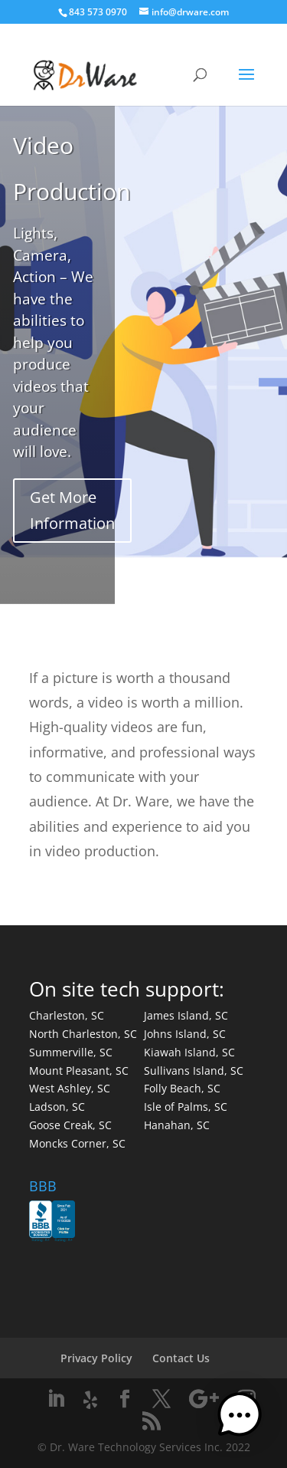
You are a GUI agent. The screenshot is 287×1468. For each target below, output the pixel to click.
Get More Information (72, 510)
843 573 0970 (98, 11)
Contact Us (181, 1358)
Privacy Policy (96, 1358)
